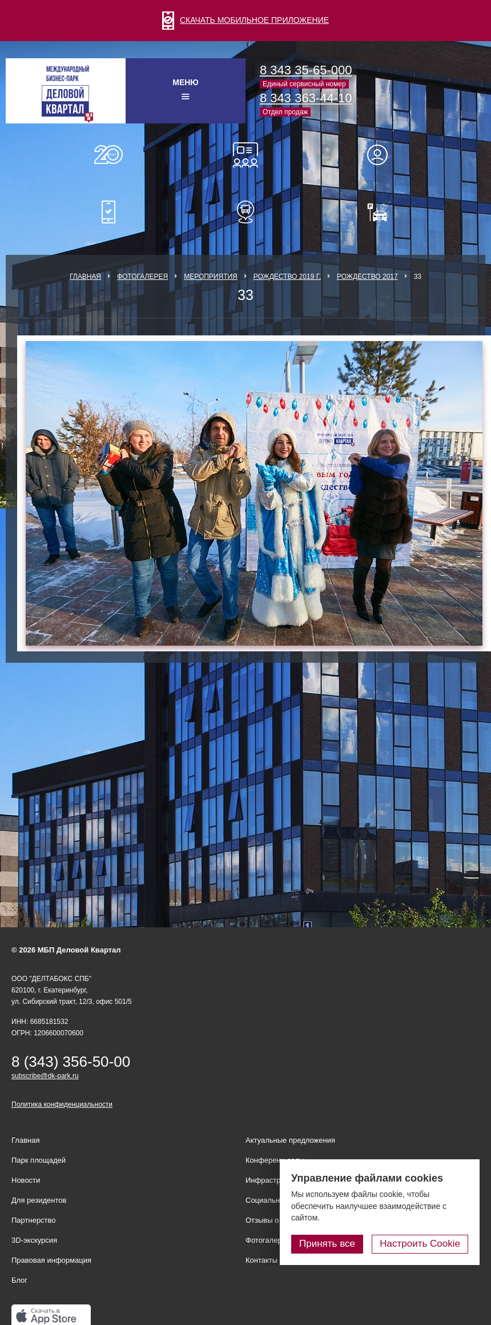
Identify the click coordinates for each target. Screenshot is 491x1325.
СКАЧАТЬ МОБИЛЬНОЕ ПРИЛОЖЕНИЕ (245, 20)
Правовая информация (51, 1260)
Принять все (327, 1243)
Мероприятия (211, 277)
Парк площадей (38, 1160)
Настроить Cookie (420, 1243)
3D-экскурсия (34, 1240)
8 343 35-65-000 (306, 70)
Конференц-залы (245, 155)
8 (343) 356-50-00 (70, 1061)
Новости (25, 1180)
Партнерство (33, 1220)
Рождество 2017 (367, 277)
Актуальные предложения (290, 1140)
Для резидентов (383, 155)
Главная (85, 277)
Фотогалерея (142, 277)
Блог (19, 1280)
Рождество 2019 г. (287, 277)
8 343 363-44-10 (306, 98)
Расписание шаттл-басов (245, 212)
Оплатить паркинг (383, 212)
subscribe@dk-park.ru (45, 1076)
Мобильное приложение (108, 212)
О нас (108, 155)
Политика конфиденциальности (61, 1104)
